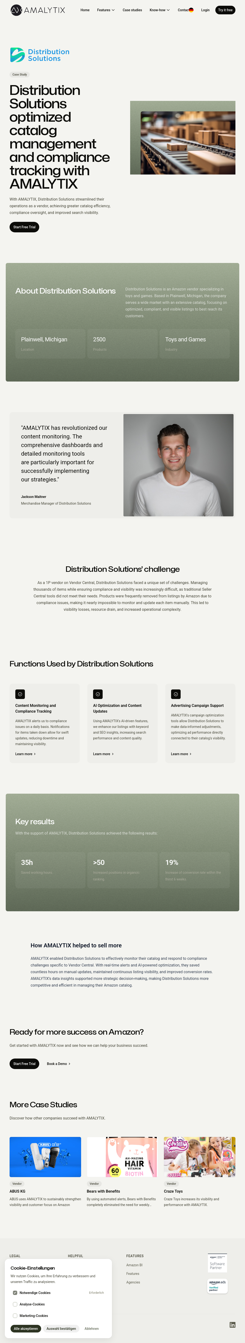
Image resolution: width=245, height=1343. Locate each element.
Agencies (133, 1282)
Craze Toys (173, 1191)
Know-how (160, 10)
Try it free (225, 10)
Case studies (132, 10)
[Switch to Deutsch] (191, 10)
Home (85, 10)
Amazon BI (134, 1265)
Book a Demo (58, 1064)
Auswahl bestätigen (61, 1329)
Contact (183, 10)
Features (106, 10)
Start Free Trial (24, 227)
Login (205, 10)
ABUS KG (17, 1191)
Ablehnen (92, 1329)
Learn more (25, 754)
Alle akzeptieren (26, 1329)
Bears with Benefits (103, 1191)
